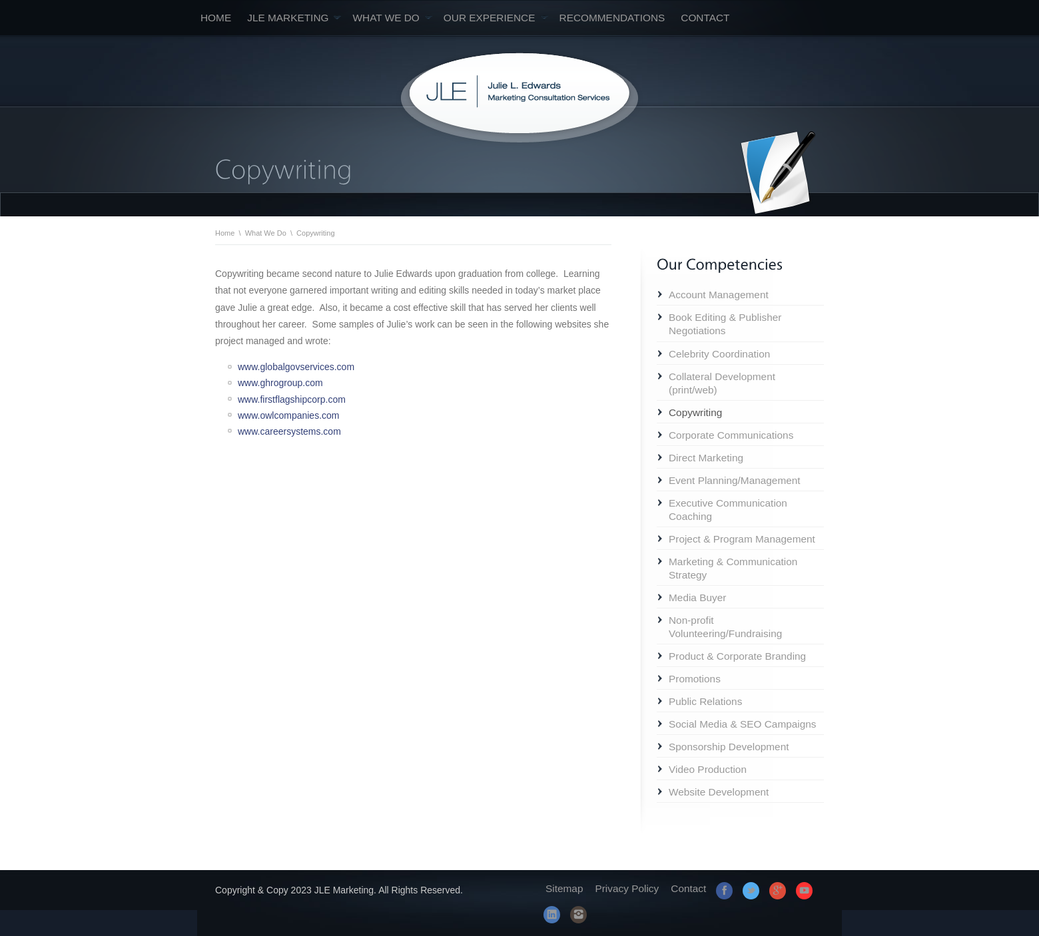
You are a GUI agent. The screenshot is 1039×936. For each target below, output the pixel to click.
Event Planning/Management (735, 480)
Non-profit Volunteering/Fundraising (725, 626)
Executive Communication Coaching (728, 509)
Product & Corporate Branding (737, 656)
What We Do (392, 17)
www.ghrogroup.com (280, 382)
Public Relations (705, 701)
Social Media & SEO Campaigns (743, 724)
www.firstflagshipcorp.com (292, 399)
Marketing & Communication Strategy (733, 568)
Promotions (695, 678)
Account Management (719, 294)
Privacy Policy (627, 888)
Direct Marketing (706, 457)
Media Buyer (697, 597)
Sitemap (564, 888)
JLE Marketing (294, 17)
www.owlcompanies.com (289, 415)
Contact (705, 17)
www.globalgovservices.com (296, 366)
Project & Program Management (742, 539)
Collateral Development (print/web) (722, 383)
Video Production (708, 769)
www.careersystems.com (289, 431)
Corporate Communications (731, 435)
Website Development (719, 792)
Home (215, 17)
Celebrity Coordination (719, 353)
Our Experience (496, 17)
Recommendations (612, 17)
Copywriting (695, 412)
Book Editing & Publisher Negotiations (725, 324)
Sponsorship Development (729, 746)
